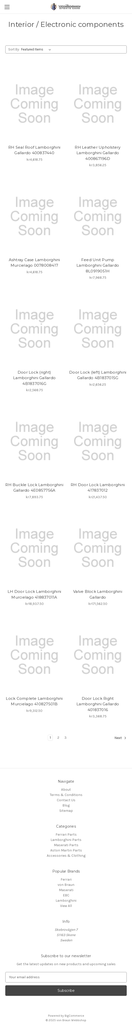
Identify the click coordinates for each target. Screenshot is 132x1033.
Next (120, 737)
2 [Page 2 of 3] (58, 737)
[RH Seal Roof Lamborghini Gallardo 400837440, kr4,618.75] (34, 104)
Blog (66, 805)
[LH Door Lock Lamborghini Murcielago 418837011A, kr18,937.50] (34, 548)
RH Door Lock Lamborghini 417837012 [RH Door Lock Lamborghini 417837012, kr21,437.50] (98, 487)
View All (66, 906)
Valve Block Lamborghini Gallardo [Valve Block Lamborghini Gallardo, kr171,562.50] (97, 594)
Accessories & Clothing (66, 855)
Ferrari (66, 879)
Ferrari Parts (66, 834)
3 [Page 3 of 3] (65, 737)
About (66, 789)
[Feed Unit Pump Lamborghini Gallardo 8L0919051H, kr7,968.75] (97, 216)
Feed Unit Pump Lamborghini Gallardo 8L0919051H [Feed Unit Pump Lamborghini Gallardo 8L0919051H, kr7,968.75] (97, 265)
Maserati (66, 890)
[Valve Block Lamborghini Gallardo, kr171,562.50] (97, 548)
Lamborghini (66, 900)
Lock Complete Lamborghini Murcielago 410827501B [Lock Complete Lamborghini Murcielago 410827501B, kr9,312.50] (34, 701)
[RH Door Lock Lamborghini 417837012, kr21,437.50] (97, 441)
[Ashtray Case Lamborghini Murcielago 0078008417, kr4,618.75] (34, 216)
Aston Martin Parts (66, 850)
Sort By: (14, 49)
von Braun (66, 885)
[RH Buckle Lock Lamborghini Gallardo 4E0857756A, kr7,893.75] (34, 441)
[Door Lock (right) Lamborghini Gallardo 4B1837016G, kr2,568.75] (34, 329)
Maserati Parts (66, 845)
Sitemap (66, 811)
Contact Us (66, 800)
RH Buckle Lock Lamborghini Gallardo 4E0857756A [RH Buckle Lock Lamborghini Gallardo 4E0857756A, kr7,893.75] (34, 487)
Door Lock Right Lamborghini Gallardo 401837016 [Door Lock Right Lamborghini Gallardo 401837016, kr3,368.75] (97, 704)
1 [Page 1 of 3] (50, 737)
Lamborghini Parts (66, 840)
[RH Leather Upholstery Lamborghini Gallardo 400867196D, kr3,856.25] (97, 104)
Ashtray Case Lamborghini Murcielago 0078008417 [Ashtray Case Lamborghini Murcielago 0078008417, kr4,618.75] (34, 262)
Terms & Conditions (66, 795)
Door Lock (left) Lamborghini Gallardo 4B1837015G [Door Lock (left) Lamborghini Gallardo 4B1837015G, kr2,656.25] (97, 375)
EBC (66, 895)
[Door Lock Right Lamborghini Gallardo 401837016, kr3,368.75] (97, 655)
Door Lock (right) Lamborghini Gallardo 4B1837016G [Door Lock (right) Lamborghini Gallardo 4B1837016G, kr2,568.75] (34, 378)
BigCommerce (74, 1015)
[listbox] (37, 49)
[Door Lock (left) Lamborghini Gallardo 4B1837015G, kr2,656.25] (97, 329)
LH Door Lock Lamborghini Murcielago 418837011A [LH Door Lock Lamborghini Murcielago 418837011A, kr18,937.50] (34, 594)
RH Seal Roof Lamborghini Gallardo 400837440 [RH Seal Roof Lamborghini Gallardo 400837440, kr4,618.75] (34, 150)
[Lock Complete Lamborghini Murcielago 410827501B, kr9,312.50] (34, 655)
